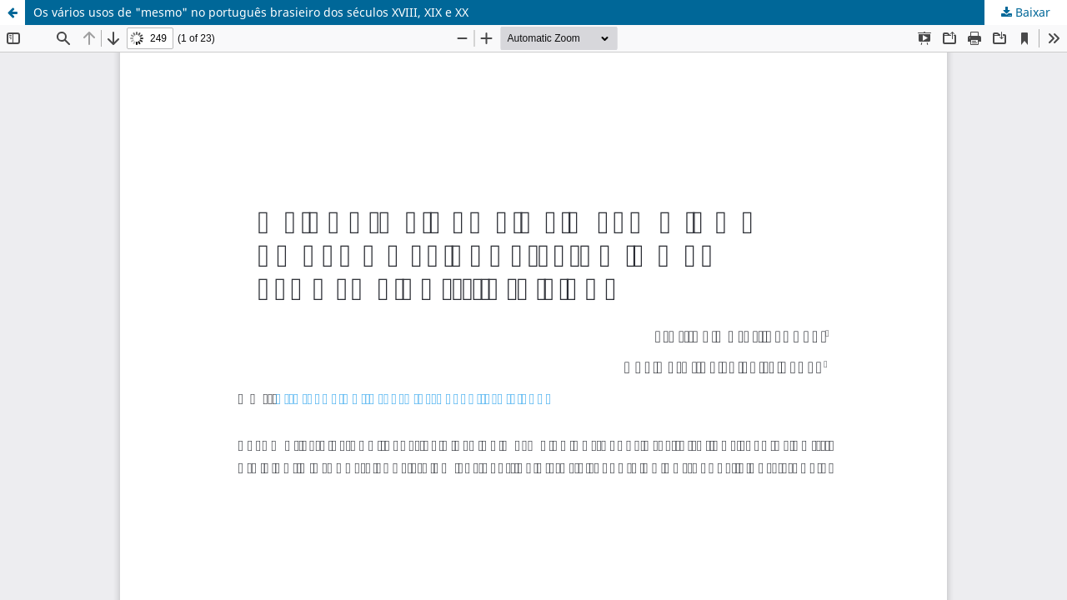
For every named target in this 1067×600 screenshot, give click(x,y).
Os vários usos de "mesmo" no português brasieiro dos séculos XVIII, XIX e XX (250, 12)
